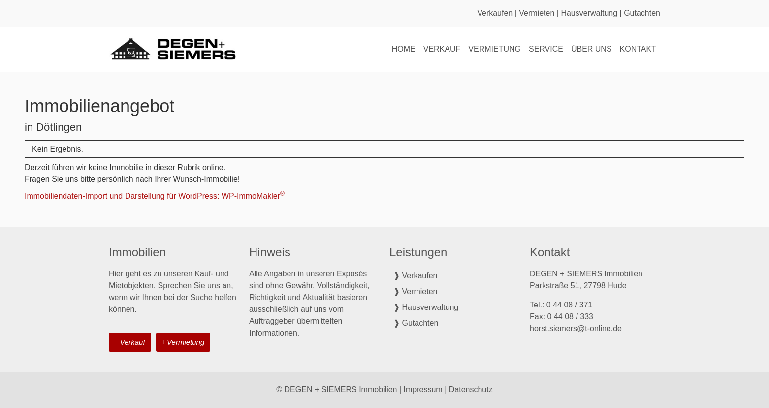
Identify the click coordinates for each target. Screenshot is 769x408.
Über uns (591, 49)
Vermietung (494, 49)
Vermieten (536, 13)
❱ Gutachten (415, 323)
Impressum (423, 389)
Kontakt (638, 49)
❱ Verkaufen (415, 276)
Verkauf (442, 49)
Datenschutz (471, 389)
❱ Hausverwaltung (425, 307)
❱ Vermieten (415, 291)
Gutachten (642, 13)
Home (404, 49)
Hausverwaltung (589, 13)
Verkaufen (495, 13)
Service (546, 49)
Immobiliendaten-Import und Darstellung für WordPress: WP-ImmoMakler (155, 196)
